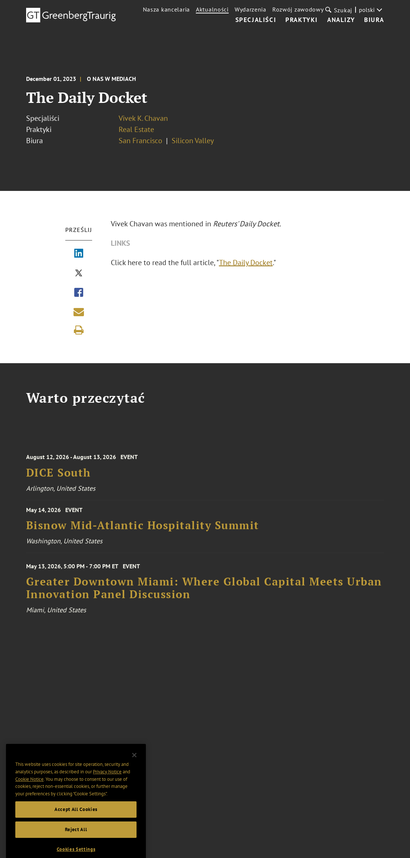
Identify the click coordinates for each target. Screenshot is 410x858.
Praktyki (301, 20)
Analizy (341, 20)
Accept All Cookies (75, 820)
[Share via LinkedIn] (78, 254)
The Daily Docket (246, 262)
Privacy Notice (107, 783)
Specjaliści (255, 20)
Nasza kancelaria (166, 9)
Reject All (76, 840)
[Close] (134, 766)
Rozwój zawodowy (298, 9)
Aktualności (212, 9)
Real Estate (136, 129)
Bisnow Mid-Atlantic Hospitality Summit (142, 530)
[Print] (79, 330)
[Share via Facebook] (78, 293)
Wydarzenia (250, 9)
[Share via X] (78, 274)
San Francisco (140, 140)
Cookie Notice (29, 790)
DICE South (58, 479)
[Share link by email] (78, 312)
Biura (374, 20)
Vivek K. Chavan (143, 118)
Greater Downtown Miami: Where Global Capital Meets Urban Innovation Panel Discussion (204, 595)
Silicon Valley (193, 140)
